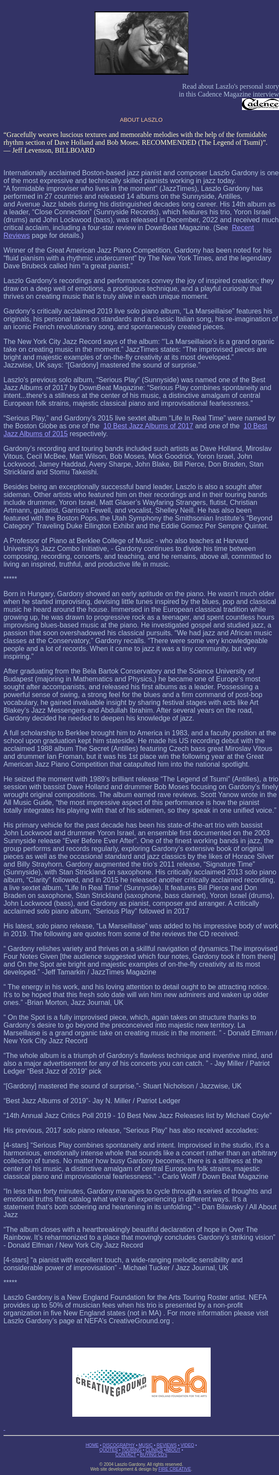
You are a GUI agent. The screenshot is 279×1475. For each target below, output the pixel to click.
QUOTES (108, 1450)
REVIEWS (167, 1445)
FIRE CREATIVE (174, 1469)
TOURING (131, 1450)
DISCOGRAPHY (119, 1445)
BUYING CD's (153, 1454)
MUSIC (145, 1445)
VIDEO (187, 1445)
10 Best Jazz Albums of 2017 (148, 426)
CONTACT (125, 1454)
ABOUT (172, 1450)
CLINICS (153, 1450)
